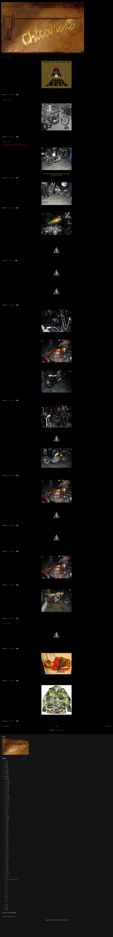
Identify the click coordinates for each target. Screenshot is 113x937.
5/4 (6, 845)
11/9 (6, 793)
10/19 (6, 799)
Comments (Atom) (59, 730)
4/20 (6, 849)
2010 (5, 774)
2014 (5, 767)
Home (56, 726)
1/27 (6, 871)
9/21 (6, 806)
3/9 (6, 860)
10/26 (6, 797)
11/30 (6, 787)
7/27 (6, 822)
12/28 (6, 780)
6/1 (6, 837)
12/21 (6, 782)
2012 (5, 770)
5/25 (6, 839)
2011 (5, 772)
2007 (5, 909)
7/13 (6, 826)
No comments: (12, 94)
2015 (5, 765)
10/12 (6, 801)
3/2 (6, 862)
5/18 (6, 841)
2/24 (6, 864)
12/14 (6, 784)
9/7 (6, 810)
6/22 (6, 831)
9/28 (6, 805)
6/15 (6, 833)
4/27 (6, 847)
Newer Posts (5, 726)
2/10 (6, 868)
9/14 (6, 808)
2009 (5, 776)
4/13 (6, 850)
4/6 (6, 852)
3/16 (6, 858)
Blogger (67, 920)
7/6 (6, 827)
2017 (5, 761)
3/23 (6, 856)
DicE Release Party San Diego (14, 145)
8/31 (6, 812)
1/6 (6, 906)
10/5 (6, 803)
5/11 (6, 843)
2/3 (6, 870)
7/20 (6, 824)
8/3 (6, 820)
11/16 (6, 791)
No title (6, 875)
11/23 (6, 789)
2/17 (6, 866)
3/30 (6, 854)
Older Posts (107, 726)
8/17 (6, 816)
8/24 (6, 814)
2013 (5, 768)
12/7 (6, 785)
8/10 (6, 818)
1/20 (6, 873)
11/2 (6, 795)
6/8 (6, 835)
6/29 (6, 829)
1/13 (6, 904)
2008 (5, 778)
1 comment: (11, 260)
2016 (5, 763)
